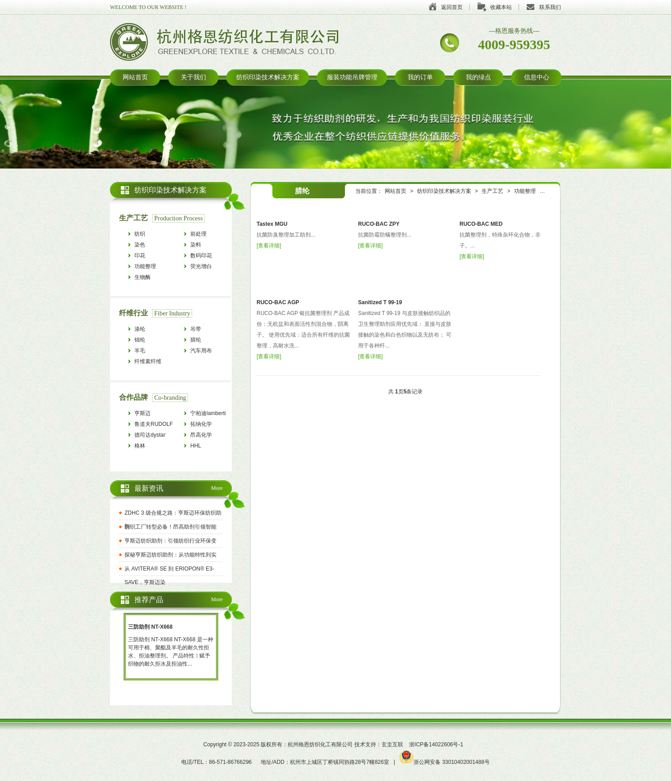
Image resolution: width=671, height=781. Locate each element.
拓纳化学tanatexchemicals (210, 425)
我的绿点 (478, 77)
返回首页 (452, 7)
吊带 (195, 329)
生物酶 (142, 277)
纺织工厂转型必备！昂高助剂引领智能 (170, 527)
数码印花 (201, 255)
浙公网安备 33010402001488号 (445, 762)
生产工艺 (492, 191)
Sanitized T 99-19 (380, 302)
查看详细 (269, 245)
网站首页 (135, 77)
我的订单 (420, 77)
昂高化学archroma (201, 436)
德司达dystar (149, 435)
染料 (195, 245)
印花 (139, 255)
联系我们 (550, 7)
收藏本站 (501, 7)
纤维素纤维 (147, 361)
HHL (195, 446)
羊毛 (139, 350)
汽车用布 (201, 350)
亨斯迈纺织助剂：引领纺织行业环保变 (170, 541)
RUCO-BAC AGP (278, 302)
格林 (139, 446)
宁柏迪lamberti (208, 413)
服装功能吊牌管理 (352, 77)
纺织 (139, 234)
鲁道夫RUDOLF (153, 424)
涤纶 (139, 329)
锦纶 (139, 340)
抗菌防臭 (557, 191)
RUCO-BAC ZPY (379, 224)
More (217, 488)
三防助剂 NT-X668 (150, 627)
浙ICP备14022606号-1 (436, 744)
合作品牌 (133, 397)
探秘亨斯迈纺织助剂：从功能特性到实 (170, 555)
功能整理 (525, 191)
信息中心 (536, 77)
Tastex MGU (272, 224)
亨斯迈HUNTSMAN (149, 414)
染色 (139, 245)
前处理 (198, 234)
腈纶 (195, 340)
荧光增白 (201, 266)
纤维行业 (133, 313)
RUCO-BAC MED (481, 224)
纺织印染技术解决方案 (267, 77)
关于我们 (193, 77)
